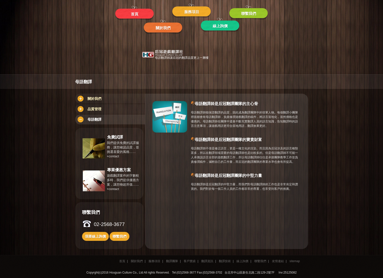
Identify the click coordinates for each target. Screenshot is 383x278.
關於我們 (89, 99)
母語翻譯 (89, 119)
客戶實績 (190, 261)
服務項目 (154, 261)
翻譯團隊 (172, 261)
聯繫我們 (260, 261)
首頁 (122, 261)
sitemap (295, 261)
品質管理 (89, 109)
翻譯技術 (225, 261)
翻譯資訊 (207, 261)
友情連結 (278, 261)
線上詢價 (242, 261)
